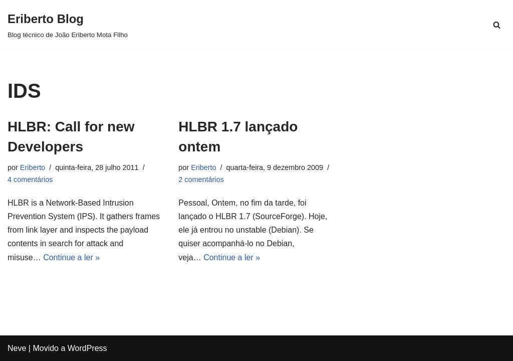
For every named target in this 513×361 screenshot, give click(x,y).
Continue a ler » (71, 257)
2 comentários (200, 179)
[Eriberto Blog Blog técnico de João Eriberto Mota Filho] (68, 25)
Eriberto (32, 167)
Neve (17, 348)
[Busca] (496, 25)
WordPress (87, 348)
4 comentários (30, 179)
